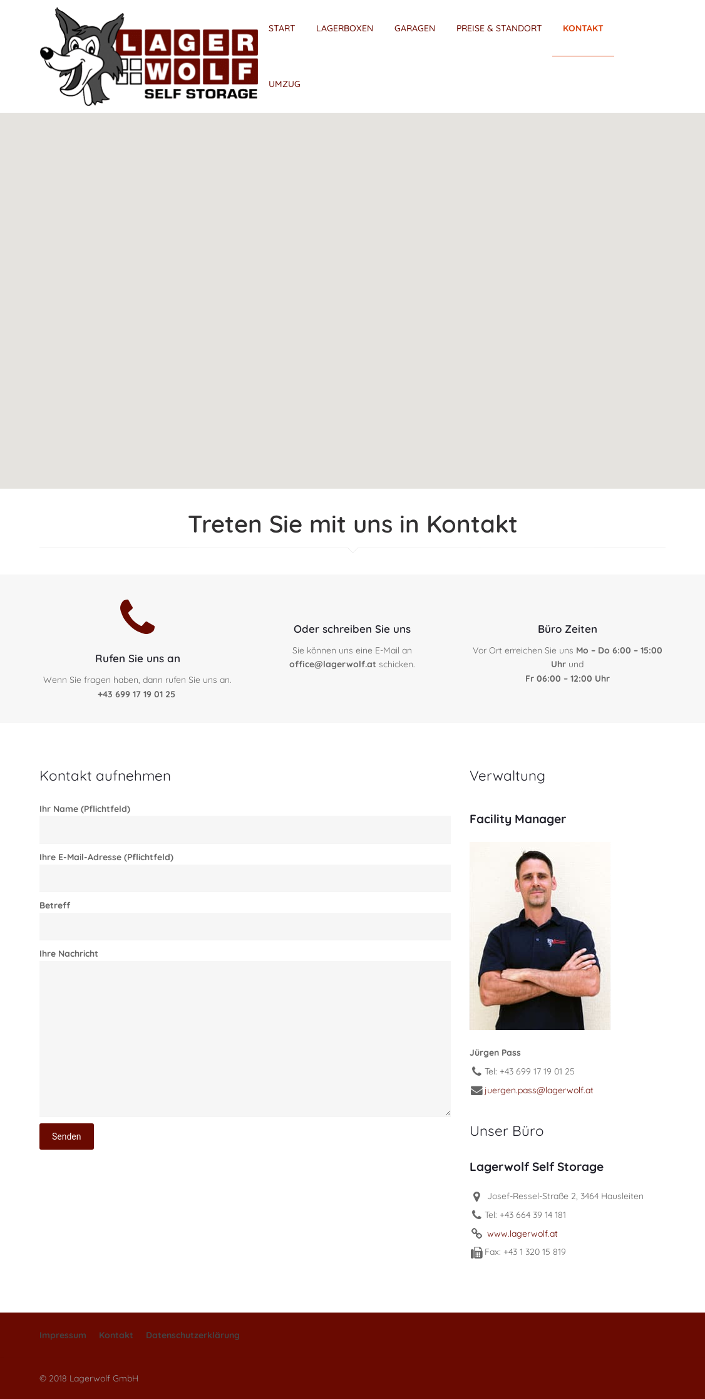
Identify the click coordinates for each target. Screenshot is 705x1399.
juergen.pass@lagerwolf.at (539, 1090)
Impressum (62, 1335)
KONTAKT (583, 28)
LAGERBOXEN (344, 28)
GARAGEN (414, 28)
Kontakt (116, 1335)
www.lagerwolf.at (521, 1233)
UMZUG (285, 84)
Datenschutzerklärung (193, 1335)
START (282, 28)
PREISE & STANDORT (499, 28)
